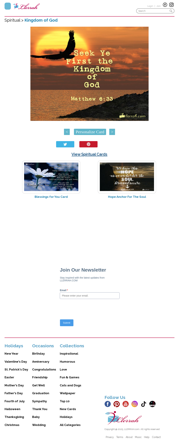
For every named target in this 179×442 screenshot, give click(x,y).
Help (146, 437)
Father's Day (14, 393)
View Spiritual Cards (89, 154)
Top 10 (65, 401)
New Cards (68, 409)
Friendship (40, 377)
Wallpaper (67, 393)
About (129, 437)
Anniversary (40, 361)
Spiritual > (14, 20)
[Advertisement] (90, 229)
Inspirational (69, 353)
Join (158, 6)
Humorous (67, 361)
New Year (11, 353)
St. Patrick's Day (16, 369)
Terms (119, 437)
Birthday (38, 353)
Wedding (39, 425)
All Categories (70, 425)
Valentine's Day (16, 361)
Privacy (110, 437)
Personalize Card (90, 132)
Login (150, 6)
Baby (36, 417)
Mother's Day (14, 385)
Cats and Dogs (70, 385)
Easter (9, 377)
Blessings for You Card (51, 196)
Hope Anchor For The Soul (127, 196)
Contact (156, 437)
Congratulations (44, 369)
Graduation (40, 393)
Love (63, 369)
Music (138, 437)
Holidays (66, 417)
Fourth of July (15, 401)
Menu (8, 6)
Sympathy (39, 401)
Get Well (38, 385)
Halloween (12, 409)
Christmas (12, 425)
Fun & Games (69, 377)
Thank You (39, 409)
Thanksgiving (14, 417)
